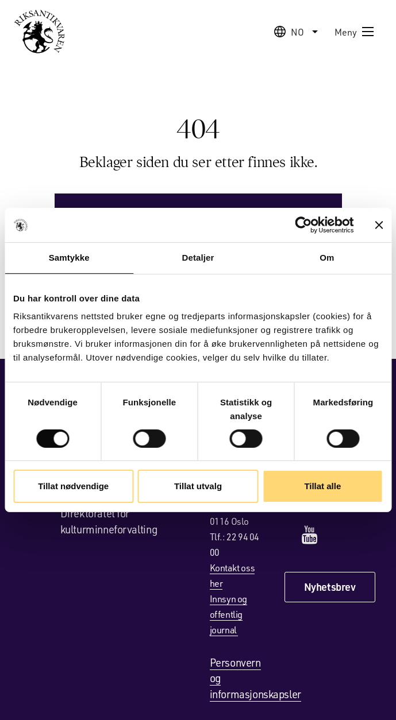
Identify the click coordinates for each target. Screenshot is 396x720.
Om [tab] (327, 257)
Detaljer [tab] (198, 257)
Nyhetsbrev (330, 587)
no (297, 31)
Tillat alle (322, 486)
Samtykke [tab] (69, 257)
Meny (355, 31)
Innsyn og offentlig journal (228, 614)
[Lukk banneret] (379, 225)
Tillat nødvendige (73, 486)
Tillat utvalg (198, 486)
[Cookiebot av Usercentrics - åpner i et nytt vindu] (303, 225)
